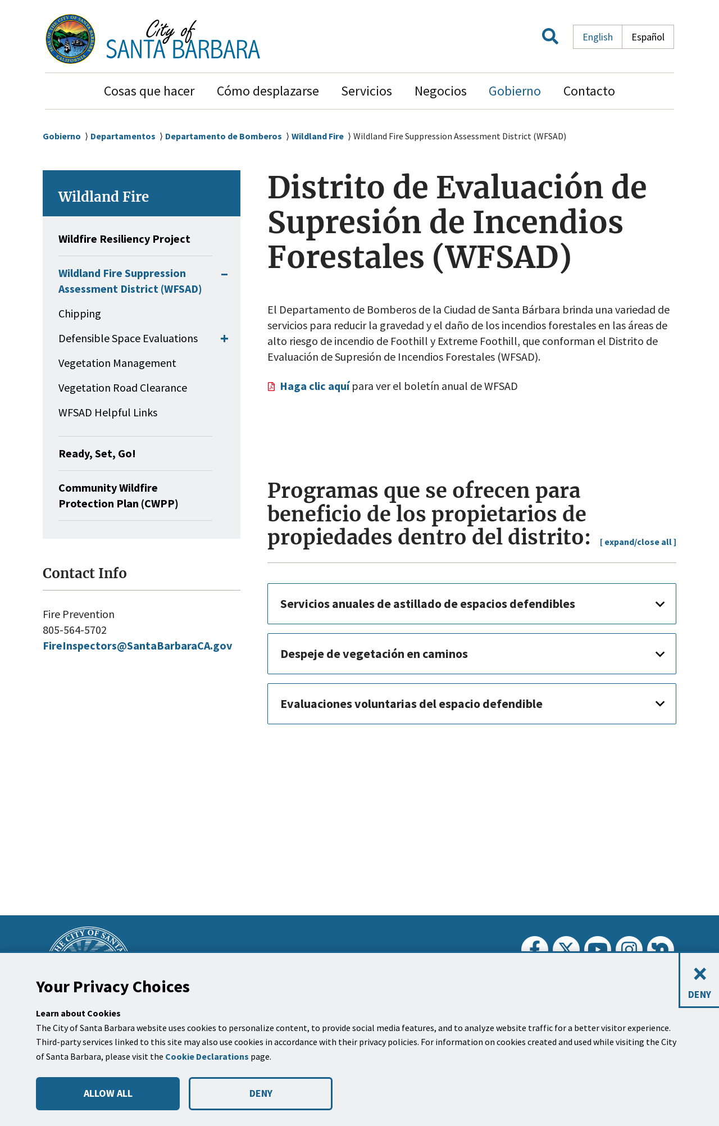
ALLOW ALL (107, 1093)
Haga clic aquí (319, 386)
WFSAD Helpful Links (107, 428)
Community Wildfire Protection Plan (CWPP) (121, 511)
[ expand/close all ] (636, 541)
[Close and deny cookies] (699, 981)
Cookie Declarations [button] (208, 1056)
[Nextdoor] (660, 949)
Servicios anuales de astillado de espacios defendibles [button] (441, 603)
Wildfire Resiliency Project (128, 239)
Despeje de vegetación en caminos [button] (382, 653)
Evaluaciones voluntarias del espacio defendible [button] (422, 703)
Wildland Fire (325, 136)
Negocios (441, 90)
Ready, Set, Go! (99, 469)
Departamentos (124, 136)
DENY (261, 1093)
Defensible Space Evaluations (128, 354)
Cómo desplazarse (268, 90)
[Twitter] (566, 949)
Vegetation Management (117, 378)
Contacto (589, 90)
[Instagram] (629, 949)
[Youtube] (597, 949)
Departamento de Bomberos (227, 136)
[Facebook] (534, 949)
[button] (550, 39)
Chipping (79, 329)
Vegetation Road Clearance (122, 403)
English (598, 36)
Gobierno (515, 90)
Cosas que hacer (149, 90)
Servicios (366, 90)
